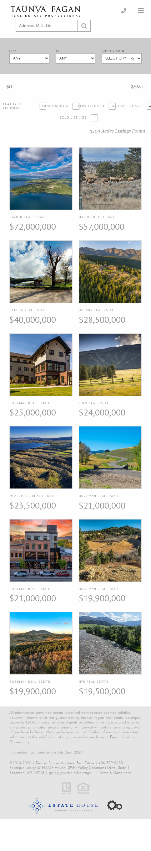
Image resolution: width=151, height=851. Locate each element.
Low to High (91, 106)
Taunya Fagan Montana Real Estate (65, 762)
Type (60, 51)
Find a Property (31, 6)
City (12, 51)
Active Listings (127, 106)
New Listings (55, 106)
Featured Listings (12, 106)
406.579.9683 (110, 762)
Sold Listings (73, 118)
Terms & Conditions (115, 772)
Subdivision (113, 51)
